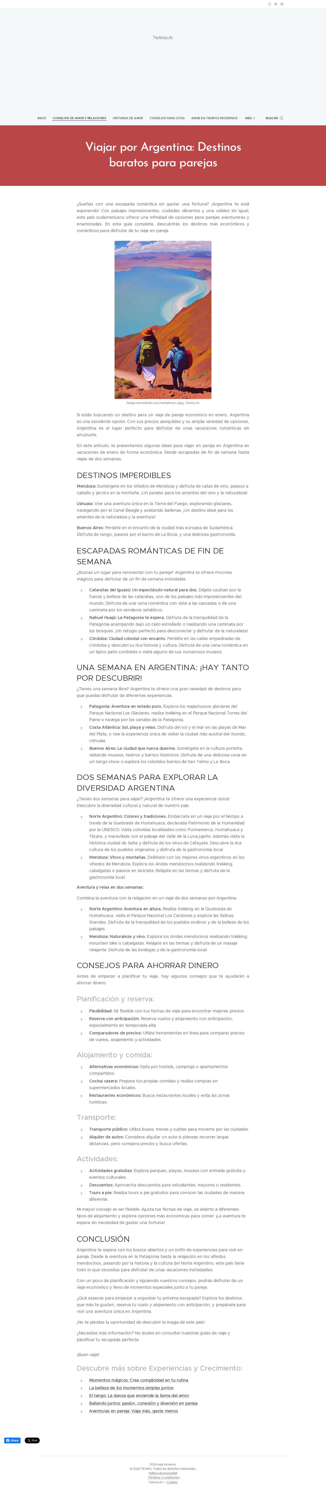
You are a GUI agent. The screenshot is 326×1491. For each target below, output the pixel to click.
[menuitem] (45, 118)
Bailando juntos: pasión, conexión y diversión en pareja (143, 1403)
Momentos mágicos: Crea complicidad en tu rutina (138, 1380)
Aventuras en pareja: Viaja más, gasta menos (133, 1410)
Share (12, 1440)
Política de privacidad (163, 1473)
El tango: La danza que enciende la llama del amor (139, 1395)
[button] (273, 118)
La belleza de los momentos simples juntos (131, 1387)
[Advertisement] (163, 74)
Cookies (172, 1482)
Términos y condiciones (164, 1477)
